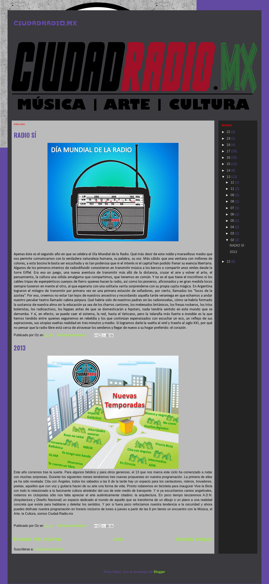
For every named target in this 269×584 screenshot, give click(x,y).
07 (233, 208)
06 (233, 214)
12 (233, 182)
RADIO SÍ (25, 135)
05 (233, 220)
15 (229, 164)
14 (229, 170)
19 (229, 138)
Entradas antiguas (193, 539)
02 (233, 240)
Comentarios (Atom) (49, 549)
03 (233, 233)
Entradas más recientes (38, 539)
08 (233, 201)
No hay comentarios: (72, 335)
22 (229, 132)
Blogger (159, 572)
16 (229, 157)
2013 (20, 347)
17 (229, 151)
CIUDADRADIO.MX (45, 23)
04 (233, 227)
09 (233, 195)
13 (229, 177)
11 (233, 188)
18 (229, 145)
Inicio (118, 539)
